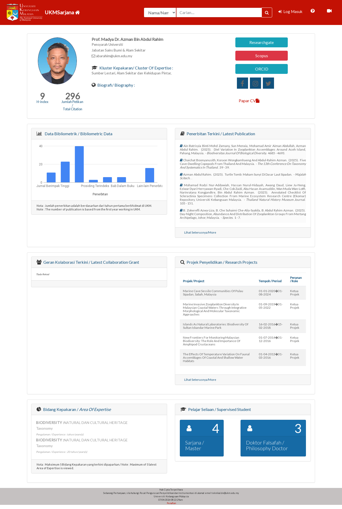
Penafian (171, 503)
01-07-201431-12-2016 (271, 339)
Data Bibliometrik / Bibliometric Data (77, 133)
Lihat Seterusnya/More (200, 232)
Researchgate (261, 42)
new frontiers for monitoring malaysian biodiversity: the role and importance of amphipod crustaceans (211, 341)
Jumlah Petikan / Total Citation (72, 105)
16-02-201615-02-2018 (271, 326)
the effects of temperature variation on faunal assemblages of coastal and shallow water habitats (216, 357)
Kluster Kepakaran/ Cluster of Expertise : (136, 67)
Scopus (261, 55)
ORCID (261, 68)
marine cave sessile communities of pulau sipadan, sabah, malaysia (213, 292)
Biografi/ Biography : (116, 84)
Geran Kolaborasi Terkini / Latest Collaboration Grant (91, 262)
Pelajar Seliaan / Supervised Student (219, 409)
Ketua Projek (294, 292)
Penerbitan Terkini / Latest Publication (220, 133)
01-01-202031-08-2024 (271, 292)
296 (72, 96)
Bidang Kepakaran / (76, 409)
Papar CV (249, 100)
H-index (42, 102)
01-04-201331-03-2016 (271, 355)
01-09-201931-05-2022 (271, 306)
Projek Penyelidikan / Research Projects (221, 262)
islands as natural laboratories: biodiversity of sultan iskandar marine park (215, 326)
